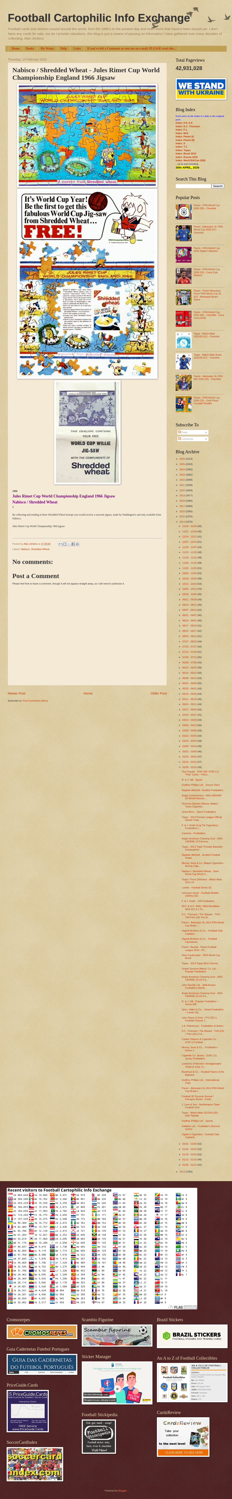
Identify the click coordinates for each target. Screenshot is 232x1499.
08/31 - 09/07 (189, 615)
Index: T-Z (181, 146)
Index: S (180, 143)
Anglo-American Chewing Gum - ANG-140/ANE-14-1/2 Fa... (202, 978)
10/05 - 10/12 (189, 589)
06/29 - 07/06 (189, 662)
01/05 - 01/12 (189, 1164)
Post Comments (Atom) (35, 700)
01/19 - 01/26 (189, 1154)
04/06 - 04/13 (189, 725)
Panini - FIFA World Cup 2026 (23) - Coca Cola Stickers (207, 272)
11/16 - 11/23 (189, 557)
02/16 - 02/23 (189, 762)
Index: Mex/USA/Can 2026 (190, 160)
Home (16, 48)
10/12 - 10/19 (189, 584)
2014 (182, 521)
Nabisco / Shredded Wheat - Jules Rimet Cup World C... (200, 872)
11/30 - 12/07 (189, 547)
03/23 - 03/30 (189, 735)
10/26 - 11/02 (189, 573)
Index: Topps (183, 150)
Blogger (122, 1490)
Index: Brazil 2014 (186, 153)
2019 (182, 495)
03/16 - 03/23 (189, 741)
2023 (182, 474)
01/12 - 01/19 (189, 1159)
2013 (182, 1171)
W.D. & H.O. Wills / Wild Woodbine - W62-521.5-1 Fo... (201, 907)
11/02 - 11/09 (189, 568)
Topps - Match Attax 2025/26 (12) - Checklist (206, 335)
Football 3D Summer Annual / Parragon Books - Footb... (198, 1098)
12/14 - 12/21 (189, 536)
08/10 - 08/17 (189, 631)
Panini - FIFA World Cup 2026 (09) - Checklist (207, 206)
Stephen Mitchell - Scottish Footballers (202, 790)
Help (64, 48)
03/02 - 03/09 (189, 751)
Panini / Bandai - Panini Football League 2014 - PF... (199, 948)
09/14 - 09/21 (189, 604)
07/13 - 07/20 (189, 652)
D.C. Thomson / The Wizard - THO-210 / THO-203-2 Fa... (203, 1032)
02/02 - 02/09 (189, 1143)
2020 (182, 490)
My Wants (47, 48)
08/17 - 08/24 (189, 625)
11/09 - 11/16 (189, 563)
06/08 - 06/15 (189, 678)
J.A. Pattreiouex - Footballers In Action (202, 1026)
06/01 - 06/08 (189, 683)
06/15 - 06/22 (189, 673)
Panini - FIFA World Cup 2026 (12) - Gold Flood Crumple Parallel (207, 400)
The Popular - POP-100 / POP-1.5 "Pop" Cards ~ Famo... (200, 773)
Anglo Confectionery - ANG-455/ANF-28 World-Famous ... (202, 797)
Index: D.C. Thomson (188, 126)
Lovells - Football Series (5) (196, 887)
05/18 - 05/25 (189, 694)
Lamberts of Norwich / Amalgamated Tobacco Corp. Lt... (201, 1065)
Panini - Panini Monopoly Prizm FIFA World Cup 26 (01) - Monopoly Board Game (207, 295)
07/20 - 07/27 (189, 646)
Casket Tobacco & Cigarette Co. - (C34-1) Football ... (200, 1040)
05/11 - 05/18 (189, 699)
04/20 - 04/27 (189, 714)
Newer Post (16, 693)
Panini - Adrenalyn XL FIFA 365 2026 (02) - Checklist (208, 377)
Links (77, 48)
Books (30, 48)
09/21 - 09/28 (189, 599)
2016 (182, 511)
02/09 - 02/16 (189, 767)
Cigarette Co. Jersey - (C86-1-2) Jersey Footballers (199, 1057)
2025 (182, 464)
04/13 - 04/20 (189, 720)
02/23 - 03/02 (189, 756)
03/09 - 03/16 (189, 746)
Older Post (159, 693)
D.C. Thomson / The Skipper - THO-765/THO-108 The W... (201, 915)
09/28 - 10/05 (189, 594)
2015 (182, 516)
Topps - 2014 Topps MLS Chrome (200, 963)
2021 (182, 485)
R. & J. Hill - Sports (192, 779)
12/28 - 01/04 (189, 526)
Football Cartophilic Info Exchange (99, 18)
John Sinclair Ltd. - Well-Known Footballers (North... (199, 986)
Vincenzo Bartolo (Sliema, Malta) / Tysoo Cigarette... (200, 805)
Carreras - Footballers (193, 833)
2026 (182, 458)
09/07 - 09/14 (189, 610)
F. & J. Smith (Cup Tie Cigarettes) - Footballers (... (200, 826)
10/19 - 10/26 (189, 578)
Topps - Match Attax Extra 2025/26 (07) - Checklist (207, 356)
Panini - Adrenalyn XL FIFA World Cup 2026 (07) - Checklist (208, 229)
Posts (183, 432)
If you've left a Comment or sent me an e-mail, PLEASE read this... (131, 48)
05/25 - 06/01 (189, 688)
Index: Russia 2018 (187, 157)
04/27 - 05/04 (189, 709)
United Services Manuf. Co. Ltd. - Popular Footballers (200, 970)
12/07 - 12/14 (189, 542)
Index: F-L (181, 129)
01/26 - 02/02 (189, 1149)
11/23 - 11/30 (189, 552)
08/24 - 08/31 (189, 620)
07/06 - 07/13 (189, 657)
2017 (182, 506)
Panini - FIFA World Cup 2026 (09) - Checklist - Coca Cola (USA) (209, 315)
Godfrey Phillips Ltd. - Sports (197, 1121)
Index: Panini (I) (185, 136)
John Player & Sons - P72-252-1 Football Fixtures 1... (199, 1019)
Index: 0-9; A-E (184, 122)
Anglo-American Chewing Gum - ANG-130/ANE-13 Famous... (202, 840)
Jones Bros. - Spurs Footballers (199, 811)
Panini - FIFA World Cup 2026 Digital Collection (207, 249)
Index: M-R (182, 133)
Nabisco (25, 549)
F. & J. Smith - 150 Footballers (198, 901)
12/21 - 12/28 (189, 531)
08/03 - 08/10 (189, 636)
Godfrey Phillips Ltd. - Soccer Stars (201, 785)
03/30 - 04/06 (189, 730)
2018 (182, 500)
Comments (185, 439)
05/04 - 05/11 (189, 704)
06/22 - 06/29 (189, 667)
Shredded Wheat (40, 549)
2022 (182, 479)
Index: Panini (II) (185, 140)
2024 (182, 469)
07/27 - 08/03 (189, 641)
